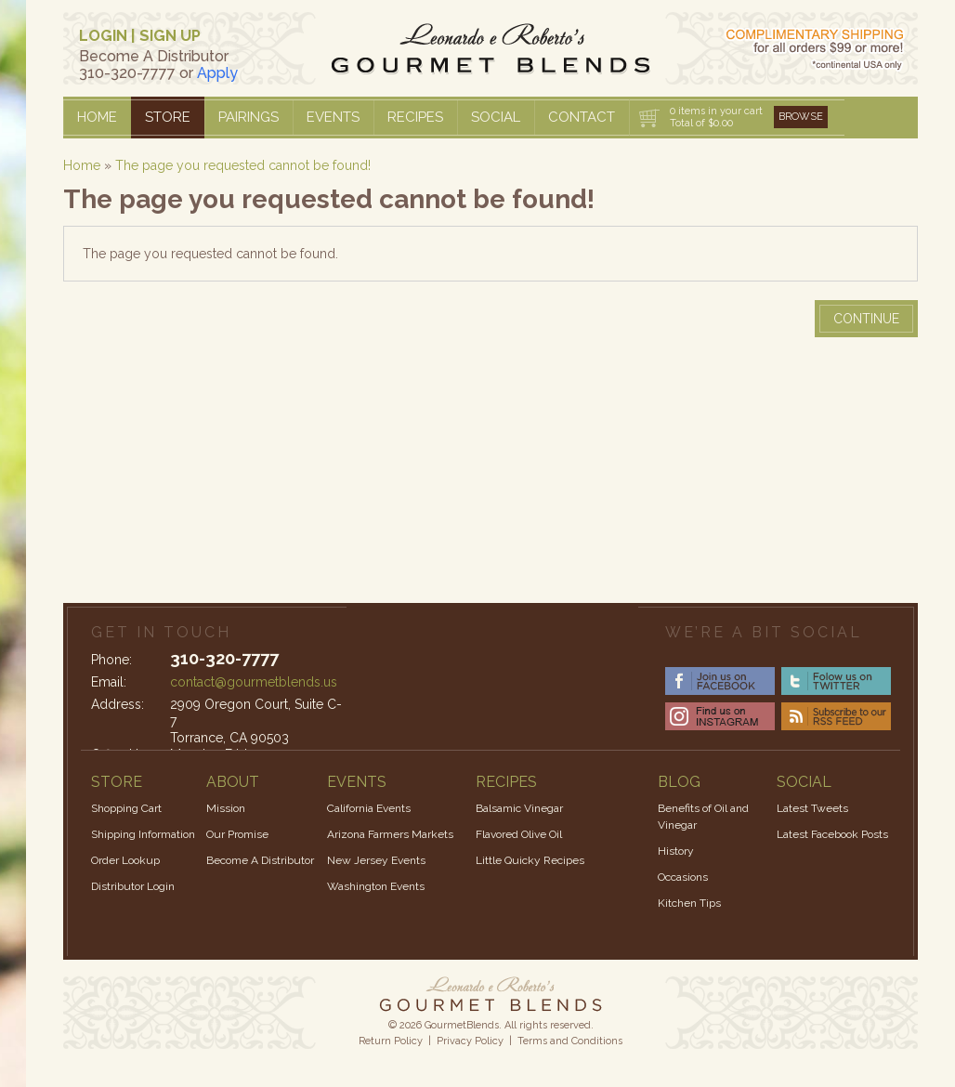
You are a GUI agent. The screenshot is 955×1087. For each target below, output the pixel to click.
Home (97, 117)
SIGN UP (170, 36)
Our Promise (237, 834)
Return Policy (391, 1041)
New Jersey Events (376, 860)
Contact (581, 117)
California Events (369, 808)
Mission (225, 808)
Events (333, 117)
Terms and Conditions (569, 1041)
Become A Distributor (260, 860)
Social (495, 117)
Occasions (683, 877)
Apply (217, 73)
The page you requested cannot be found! (243, 165)
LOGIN (103, 36)
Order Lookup (125, 860)
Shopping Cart (126, 808)
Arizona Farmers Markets (390, 834)
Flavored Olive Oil (519, 834)
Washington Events (376, 886)
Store (167, 117)
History (676, 851)
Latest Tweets (812, 808)
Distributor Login (133, 886)
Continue (866, 318)
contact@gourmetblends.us (253, 681)
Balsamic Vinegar (519, 808)
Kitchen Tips (689, 903)
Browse (800, 117)
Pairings (248, 117)
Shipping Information (143, 834)
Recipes (415, 117)
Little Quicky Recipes (530, 860)
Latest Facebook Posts (832, 834)
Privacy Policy (470, 1041)
